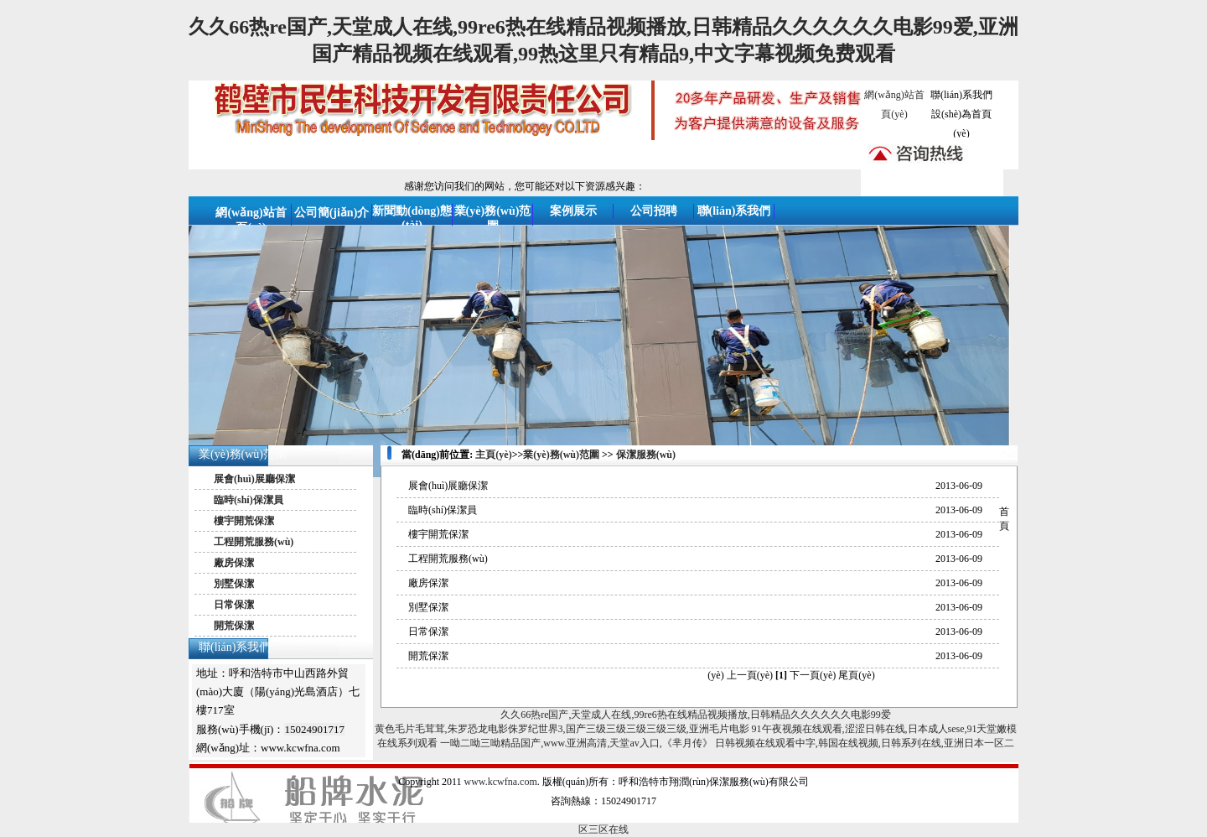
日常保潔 (234, 605)
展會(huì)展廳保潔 (254, 479)
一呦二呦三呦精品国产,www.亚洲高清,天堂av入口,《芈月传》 (576, 743)
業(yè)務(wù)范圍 (243, 454)
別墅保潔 (234, 584)
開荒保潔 (234, 626)
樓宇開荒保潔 (244, 521)
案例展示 (573, 211)
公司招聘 (653, 211)
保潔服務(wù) (646, 454)
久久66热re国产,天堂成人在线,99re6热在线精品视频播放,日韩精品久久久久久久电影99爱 (695, 714)
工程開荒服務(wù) (253, 542)
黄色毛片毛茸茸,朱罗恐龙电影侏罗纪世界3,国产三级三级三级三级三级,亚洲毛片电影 (562, 729)
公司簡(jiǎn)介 (332, 212)
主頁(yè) (493, 454)
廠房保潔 (234, 563)
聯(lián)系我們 (961, 95)
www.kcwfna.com (500, 782)
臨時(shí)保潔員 (248, 500)
